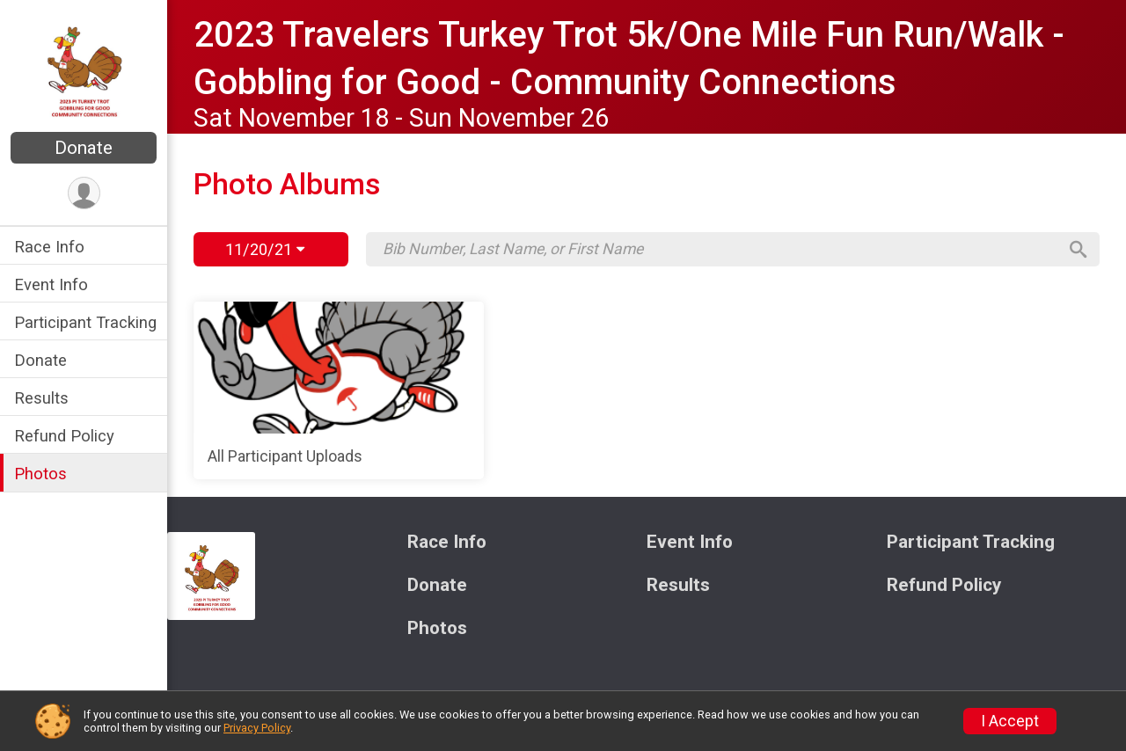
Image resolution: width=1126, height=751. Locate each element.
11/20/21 (264, 249)
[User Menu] (84, 193)
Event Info (51, 284)
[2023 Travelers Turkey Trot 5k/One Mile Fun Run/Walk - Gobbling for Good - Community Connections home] (83, 68)
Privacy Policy (256, 727)
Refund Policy (64, 436)
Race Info (49, 246)
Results (41, 398)
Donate (84, 147)
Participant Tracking (85, 322)
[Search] (1078, 249)
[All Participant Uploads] (339, 390)
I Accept (1010, 721)
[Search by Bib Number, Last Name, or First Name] (719, 249)
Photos (40, 473)
